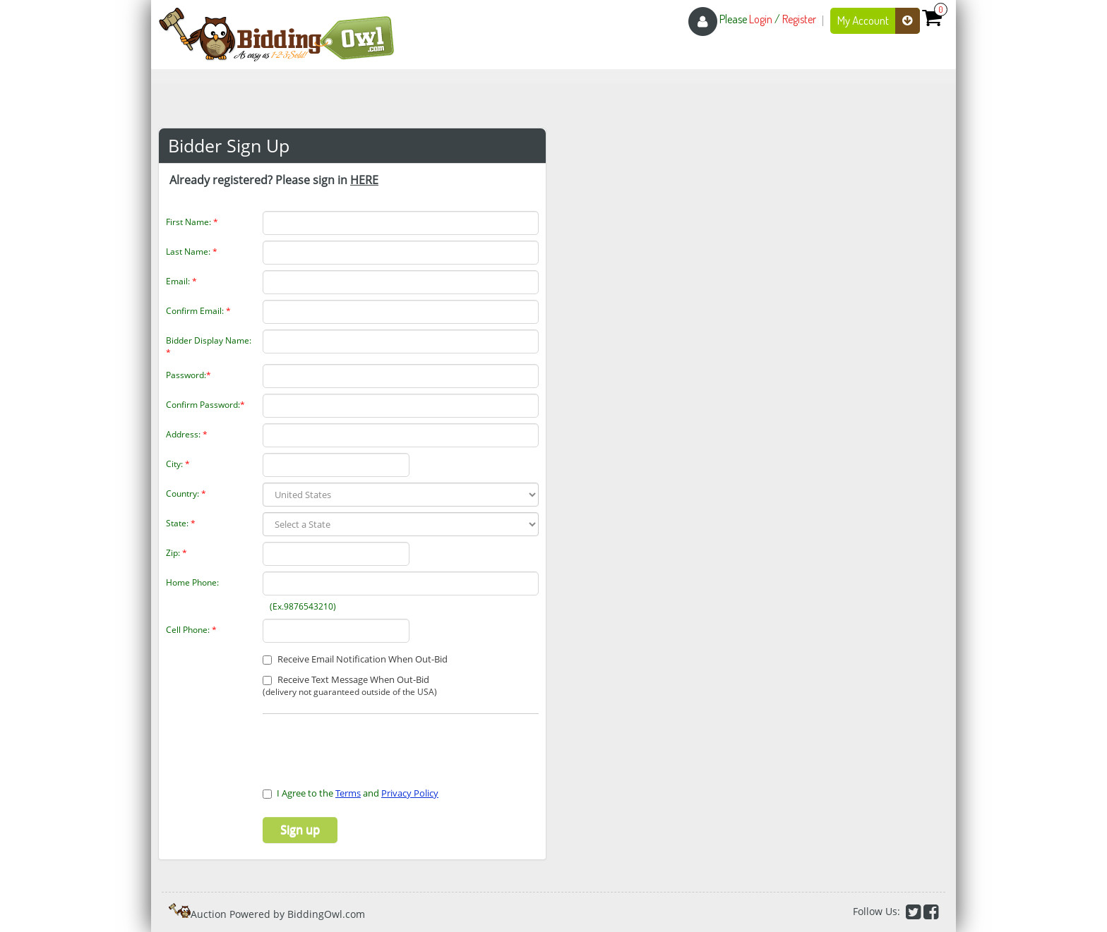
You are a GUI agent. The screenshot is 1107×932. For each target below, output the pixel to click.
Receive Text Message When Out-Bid (350, 685)
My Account (878, 21)
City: (178, 464)
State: (181, 523)
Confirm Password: (205, 405)
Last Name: (191, 252)
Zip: (176, 553)
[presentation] (345, 742)
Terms (348, 793)
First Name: (192, 222)
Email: (181, 281)
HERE (364, 180)
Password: (188, 375)
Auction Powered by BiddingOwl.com (278, 914)
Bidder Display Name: (208, 346)
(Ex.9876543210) (301, 606)
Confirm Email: (198, 311)
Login (760, 19)
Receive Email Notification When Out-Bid (355, 659)
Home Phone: (192, 582)
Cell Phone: (191, 630)
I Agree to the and (350, 793)
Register (799, 19)
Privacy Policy (409, 793)
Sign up (300, 829)
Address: (187, 434)
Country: (186, 494)
